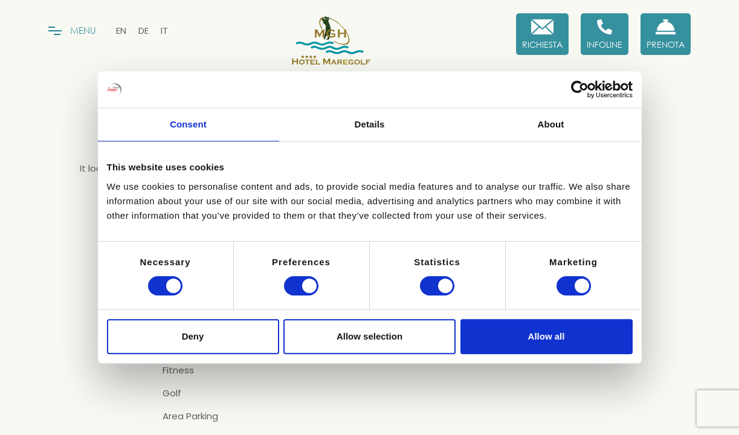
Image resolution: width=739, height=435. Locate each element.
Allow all (546, 336)
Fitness (178, 370)
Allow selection (369, 336)
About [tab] (551, 124)
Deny (193, 336)
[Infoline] (604, 34)
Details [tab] (370, 124)
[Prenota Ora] (666, 34)
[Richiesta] (542, 34)
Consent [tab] (188, 124)
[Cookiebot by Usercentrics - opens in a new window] (580, 89)
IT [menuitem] (164, 30)
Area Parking (190, 416)
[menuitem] (121, 30)
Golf (172, 393)
